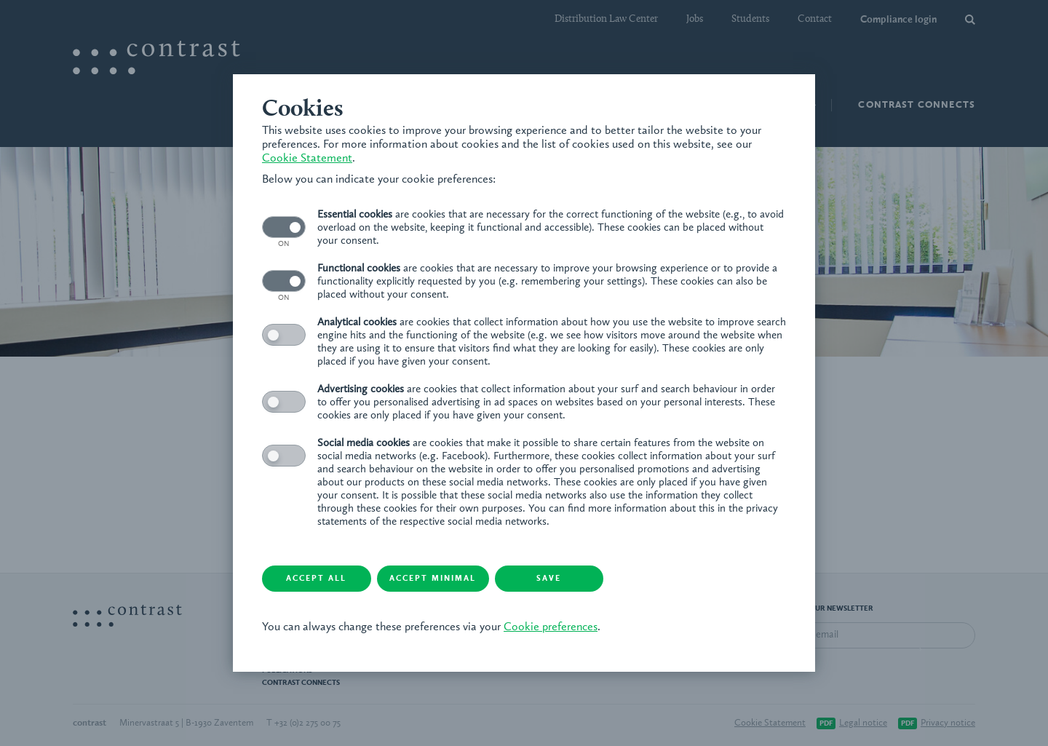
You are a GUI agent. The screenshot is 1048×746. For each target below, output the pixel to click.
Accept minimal (433, 579)
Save (549, 579)
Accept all (317, 579)
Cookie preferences (551, 627)
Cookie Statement (307, 158)
